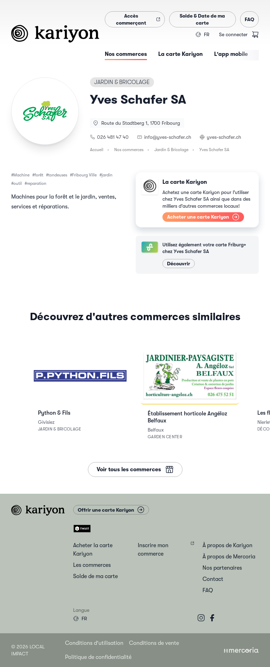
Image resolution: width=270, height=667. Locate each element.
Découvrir (178, 263)
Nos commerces (128, 149)
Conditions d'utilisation (94, 643)
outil (17, 183)
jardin (107, 175)
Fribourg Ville (84, 175)
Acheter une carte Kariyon (203, 217)
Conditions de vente (154, 643)
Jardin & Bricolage (171, 149)
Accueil (96, 149)
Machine (21, 175)
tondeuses (57, 175)
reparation (36, 183)
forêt (38, 175)
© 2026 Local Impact (28, 650)
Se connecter (233, 34)
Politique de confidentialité (98, 657)
